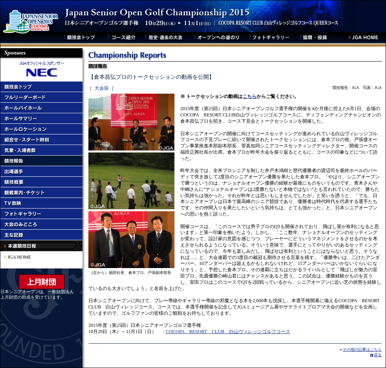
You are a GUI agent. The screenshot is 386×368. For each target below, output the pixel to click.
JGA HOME (19, 257)
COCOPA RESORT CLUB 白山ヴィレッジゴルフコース (228, 331)
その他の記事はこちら (362, 349)
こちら (249, 96)
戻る (378, 355)
